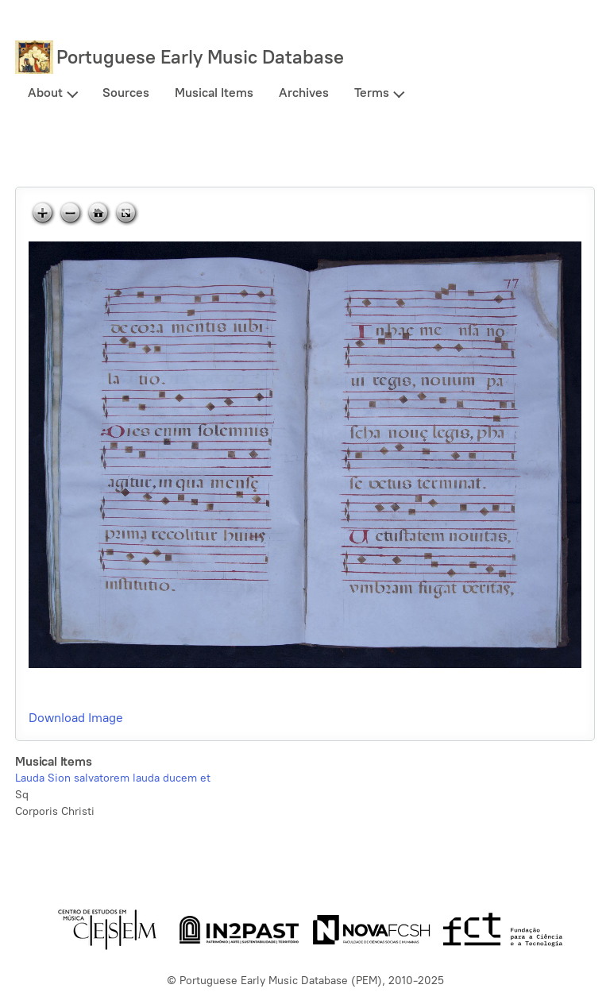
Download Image (76, 717)
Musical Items (214, 92)
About (45, 92)
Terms (371, 92)
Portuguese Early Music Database (200, 56)
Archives (304, 92)
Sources (125, 92)
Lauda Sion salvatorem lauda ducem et (112, 778)
